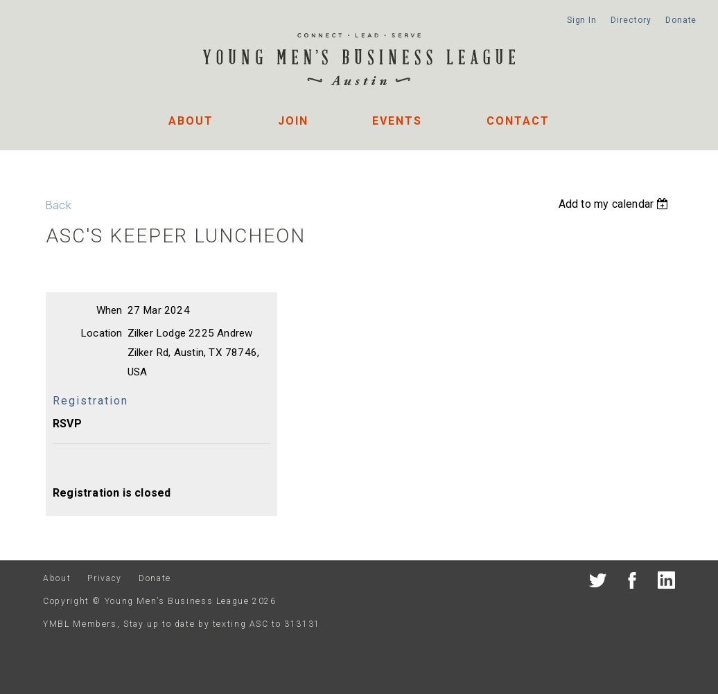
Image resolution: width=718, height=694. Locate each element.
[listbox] (615, 204)
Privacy (104, 578)
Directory (631, 20)
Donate (681, 20)
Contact (518, 120)
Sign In (582, 20)
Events (397, 120)
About (190, 120)
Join (293, 120)
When (109, 310)
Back (58, 205)
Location (101, 333)
